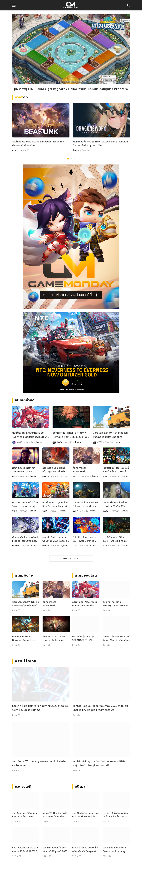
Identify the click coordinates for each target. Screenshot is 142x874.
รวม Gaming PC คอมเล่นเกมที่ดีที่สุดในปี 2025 (25, 814)
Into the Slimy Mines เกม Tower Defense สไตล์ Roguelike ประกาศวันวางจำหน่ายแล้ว (86, 538)
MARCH (20, 442)
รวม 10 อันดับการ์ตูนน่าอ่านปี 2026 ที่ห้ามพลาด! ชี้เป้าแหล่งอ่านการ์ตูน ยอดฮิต (85, 814)
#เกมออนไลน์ (86, 575)
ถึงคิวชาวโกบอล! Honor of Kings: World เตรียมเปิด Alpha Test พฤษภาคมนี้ (54, 469)
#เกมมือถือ (24, 575)
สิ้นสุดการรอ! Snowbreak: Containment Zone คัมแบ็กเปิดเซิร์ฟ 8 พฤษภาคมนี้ (86, 469)
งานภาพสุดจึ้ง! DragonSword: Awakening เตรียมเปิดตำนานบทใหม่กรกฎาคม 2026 (100, 143)
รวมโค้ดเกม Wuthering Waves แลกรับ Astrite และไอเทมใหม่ (39, 763)
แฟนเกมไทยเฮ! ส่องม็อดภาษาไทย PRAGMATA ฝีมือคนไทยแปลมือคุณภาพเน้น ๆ (116, 504)
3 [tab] (73, 158)
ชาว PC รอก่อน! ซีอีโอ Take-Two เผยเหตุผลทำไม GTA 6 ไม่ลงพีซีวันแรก (115, 538)
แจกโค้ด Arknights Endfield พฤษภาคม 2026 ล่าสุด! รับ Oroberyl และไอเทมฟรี (99, 763)
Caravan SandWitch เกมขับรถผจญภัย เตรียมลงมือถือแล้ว (110, 435)
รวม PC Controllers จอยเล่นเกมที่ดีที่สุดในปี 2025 (25, 849)
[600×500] (71, 352)
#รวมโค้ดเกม (26, 660)
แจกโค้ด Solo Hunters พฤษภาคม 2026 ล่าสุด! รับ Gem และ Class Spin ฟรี (55, 538)
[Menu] (14, 5)
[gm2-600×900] (71, 236)
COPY (59, 442)
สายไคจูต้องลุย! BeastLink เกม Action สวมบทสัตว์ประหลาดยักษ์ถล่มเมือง (38, 143)
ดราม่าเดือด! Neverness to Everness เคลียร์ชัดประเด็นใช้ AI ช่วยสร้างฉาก (30, 435)
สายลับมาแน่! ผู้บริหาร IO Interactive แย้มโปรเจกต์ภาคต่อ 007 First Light (86, 504)
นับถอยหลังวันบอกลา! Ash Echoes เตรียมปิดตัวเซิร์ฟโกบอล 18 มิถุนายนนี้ (25, 538)
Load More (71, 558)
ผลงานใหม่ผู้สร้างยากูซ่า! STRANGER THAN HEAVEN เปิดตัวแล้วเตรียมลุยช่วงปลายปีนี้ (25, 469)
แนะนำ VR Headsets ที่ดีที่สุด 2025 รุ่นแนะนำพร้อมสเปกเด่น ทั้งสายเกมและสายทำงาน (56, 814)
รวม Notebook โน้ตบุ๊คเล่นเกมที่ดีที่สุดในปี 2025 (55, 849)
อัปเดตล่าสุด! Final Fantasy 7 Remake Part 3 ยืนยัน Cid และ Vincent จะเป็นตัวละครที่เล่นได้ (70, 435)
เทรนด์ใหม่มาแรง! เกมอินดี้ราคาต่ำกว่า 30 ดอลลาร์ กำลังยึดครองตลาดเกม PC (116, 469)
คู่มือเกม (64, 545)
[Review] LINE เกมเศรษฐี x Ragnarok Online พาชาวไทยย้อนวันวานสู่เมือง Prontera (71, 89)
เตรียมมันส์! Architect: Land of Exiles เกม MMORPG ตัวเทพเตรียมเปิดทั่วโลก (55, 638)
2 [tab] (71, 158)
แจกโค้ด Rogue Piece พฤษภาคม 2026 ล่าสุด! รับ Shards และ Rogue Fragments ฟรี (100, 708)
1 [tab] (68, 158)
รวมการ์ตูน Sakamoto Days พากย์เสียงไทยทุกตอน (114, 849)
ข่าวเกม (15, 150)
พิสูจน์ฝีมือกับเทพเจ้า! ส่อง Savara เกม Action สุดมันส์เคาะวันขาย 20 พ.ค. (25, 504)
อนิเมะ (80, 786)
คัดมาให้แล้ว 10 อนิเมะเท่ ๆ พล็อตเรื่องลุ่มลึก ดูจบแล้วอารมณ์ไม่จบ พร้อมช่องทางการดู (85, 849)
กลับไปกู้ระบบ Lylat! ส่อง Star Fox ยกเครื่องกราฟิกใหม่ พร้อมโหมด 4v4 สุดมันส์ (55, 504)
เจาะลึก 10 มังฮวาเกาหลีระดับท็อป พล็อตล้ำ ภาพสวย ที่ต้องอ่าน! (115, 814)
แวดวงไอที (23, 786)
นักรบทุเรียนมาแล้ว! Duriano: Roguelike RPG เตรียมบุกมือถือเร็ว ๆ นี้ (25, 638)
